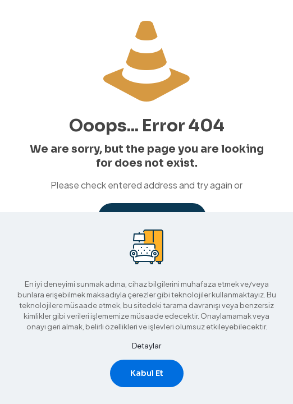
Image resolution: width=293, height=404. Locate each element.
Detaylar (146, 345)
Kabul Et (146, 373)
